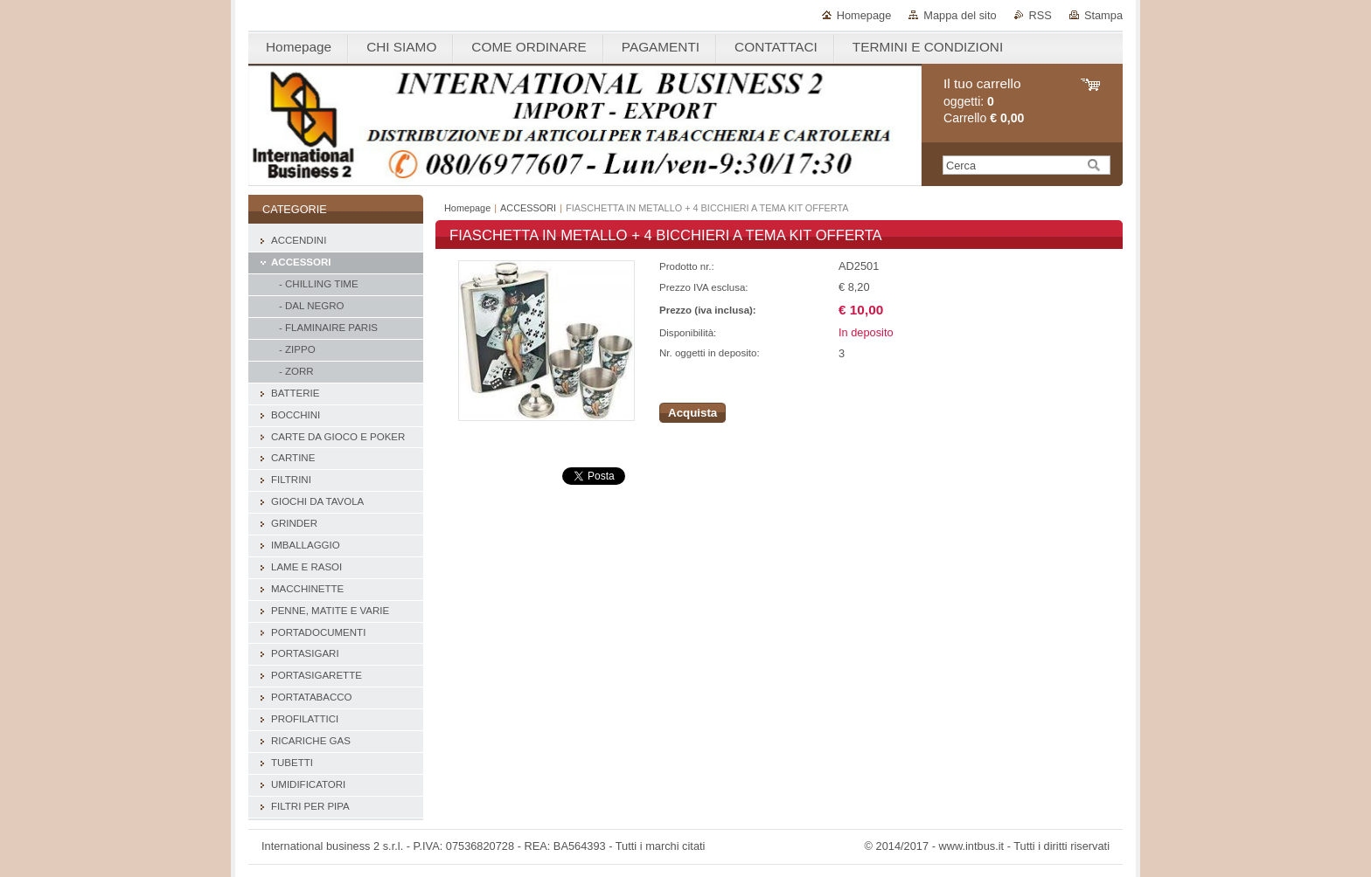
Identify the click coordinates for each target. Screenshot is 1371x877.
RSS (1040, 15)
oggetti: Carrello (983, 101)
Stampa (1103, 15)
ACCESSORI (528, 208)
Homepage (864, 15)
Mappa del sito (959, 15)
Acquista (692, 412)
